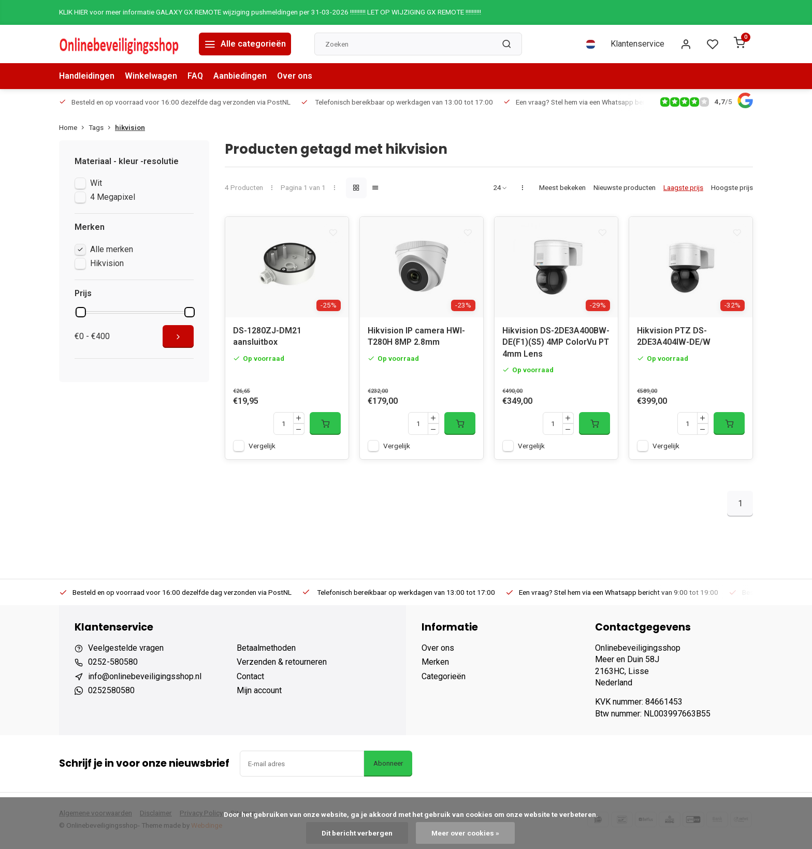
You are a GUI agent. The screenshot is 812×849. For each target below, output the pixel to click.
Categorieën (444, 679)
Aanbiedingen (240, 76)
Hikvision (107, 263)
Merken (435, 665)
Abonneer (388, 766)
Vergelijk (262, 449)
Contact (250, 679)
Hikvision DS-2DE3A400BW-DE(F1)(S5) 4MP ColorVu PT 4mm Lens (556, 345)
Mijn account (259, 693)
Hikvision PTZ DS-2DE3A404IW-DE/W (674, 339)
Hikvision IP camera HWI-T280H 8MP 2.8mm (416, 339)
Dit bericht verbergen (357, 833)
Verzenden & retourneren (282, 665)
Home (74, 127)
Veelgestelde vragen (126, 651)
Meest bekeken (562, 187)
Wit (96, 183)
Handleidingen (86, 76)
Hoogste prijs (732, 187)
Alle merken (111, 249)
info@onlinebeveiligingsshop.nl (144, 679)
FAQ (195, 76)
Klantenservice (637, 44)
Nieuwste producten (624, 187)
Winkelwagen (151, 76)
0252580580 (111, 693)
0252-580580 (113, 665)
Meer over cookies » (465, 833)
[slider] (81, 312)
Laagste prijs (683, 187)
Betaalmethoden (266, 651)
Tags (102, 127)
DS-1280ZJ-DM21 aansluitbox (267, 339)
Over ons (294, 76)
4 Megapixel (112, 197)
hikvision (130, 127)
